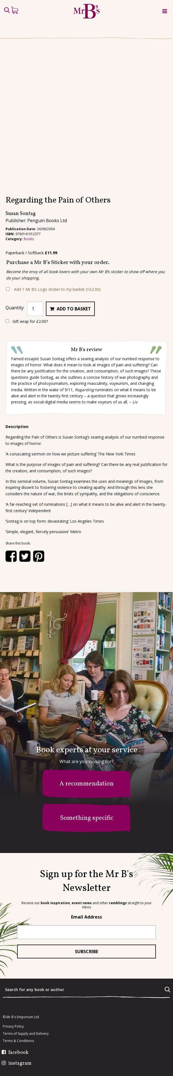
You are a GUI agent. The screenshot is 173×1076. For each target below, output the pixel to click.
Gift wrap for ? (27, 321)
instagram (20, 1063)
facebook (18, 1052)
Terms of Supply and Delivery (26, 1033)
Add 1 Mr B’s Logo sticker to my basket (57, 289)
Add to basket (74, 309)
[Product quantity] (35, 309)
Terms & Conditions (18, 1041)
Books (29, 239)
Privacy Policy (13, 1026)
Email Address (86, 917)
